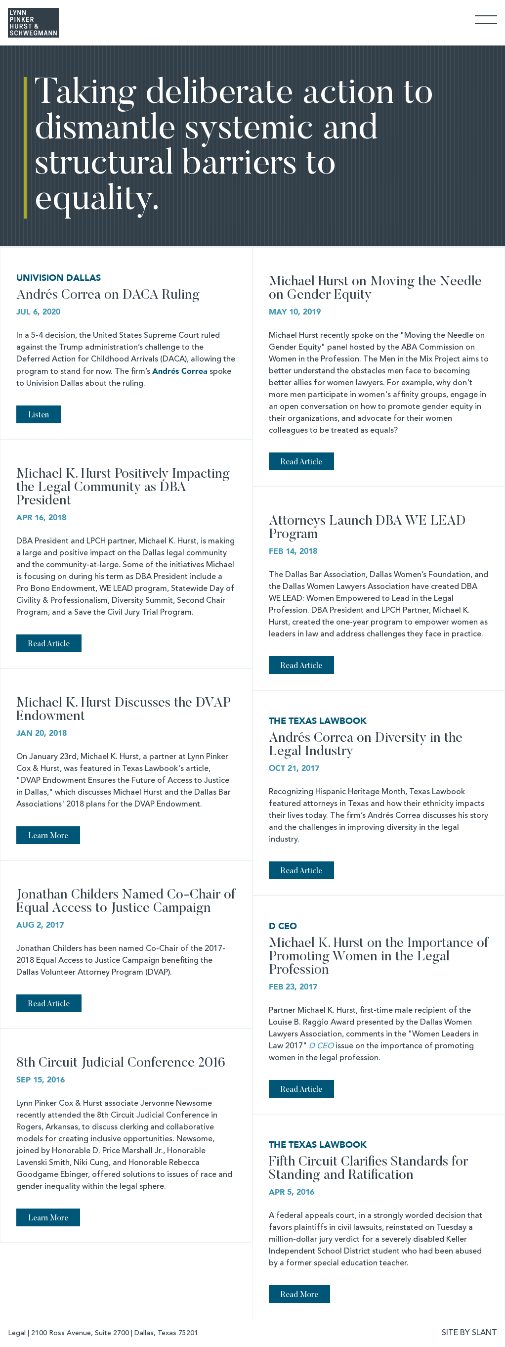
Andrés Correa (180, 371)
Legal (17, 1333)
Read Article (301, 462)
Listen (38, 415)
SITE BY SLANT (469, 1333)
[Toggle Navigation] (486, 19)
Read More (299, 1295)
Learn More (48, 836)
